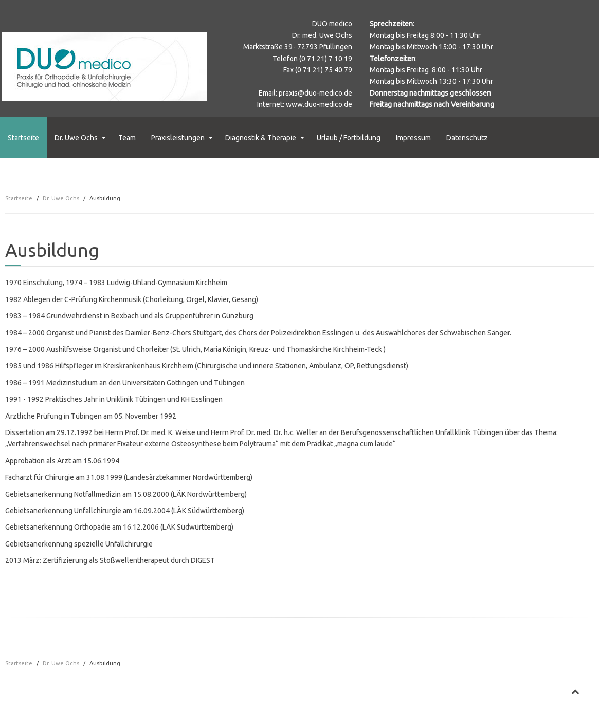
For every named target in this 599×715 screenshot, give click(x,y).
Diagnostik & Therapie (260, 138)
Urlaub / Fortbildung (348, 138)
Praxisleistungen (178, 138)
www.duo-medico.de (319, 104)
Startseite (23, 138)
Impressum (413, 138)
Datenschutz (467, 138)
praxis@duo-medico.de (315, 93)
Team (127, 138)
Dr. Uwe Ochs (76, 138)
